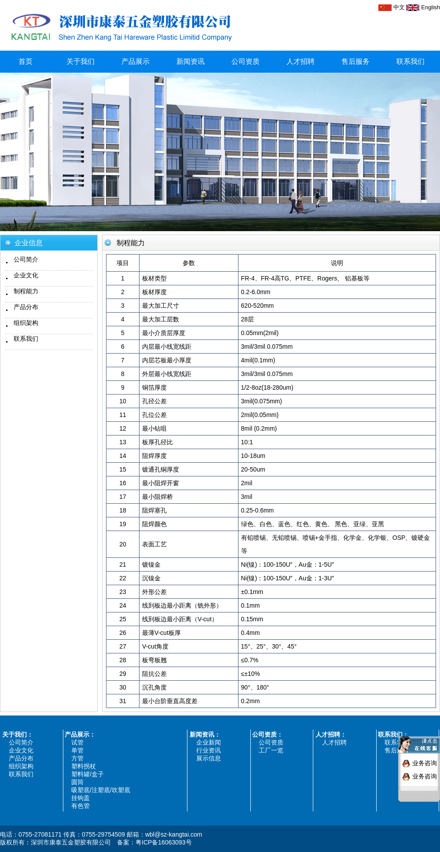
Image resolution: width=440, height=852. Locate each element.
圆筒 (77, 782)
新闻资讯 (190, 61)
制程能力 (26, 291)
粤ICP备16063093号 (164, 842)
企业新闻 (208, 742)
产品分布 (26, 306)
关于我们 (80, 61)
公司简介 (26, 259)
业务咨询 (424, 757)
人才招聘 (300, 61)
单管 (77, 750)
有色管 (80, 805)
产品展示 (135, 61)
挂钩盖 (80, 797)
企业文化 (26, 275)
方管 (77, 758)
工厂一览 (271, 750)
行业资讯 (208, 750)
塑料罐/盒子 (87, 774)
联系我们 (410, 61)
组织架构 (26, 322)
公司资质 (245, 61)
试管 (77, 742)
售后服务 (355, 61)
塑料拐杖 (83, 766)
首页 (25, 61)
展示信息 (208, 758)
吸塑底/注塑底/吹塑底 (100, 789)
